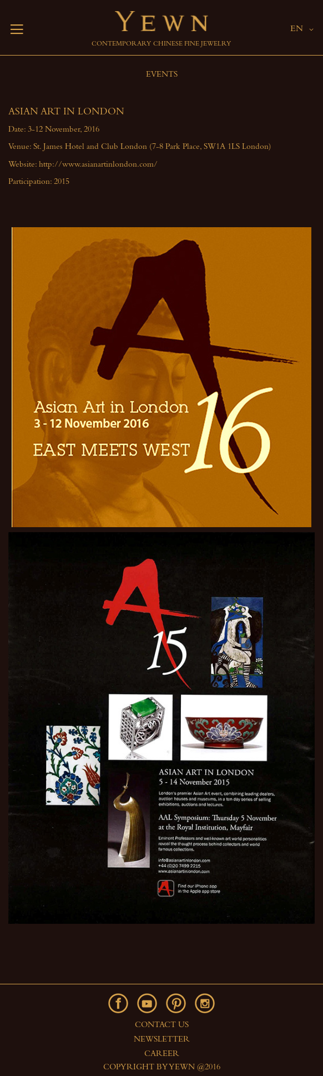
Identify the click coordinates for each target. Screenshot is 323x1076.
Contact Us (162, 1026)
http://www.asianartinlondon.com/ (98, 165)
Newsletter (162, 1040)
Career (161, 1054)
